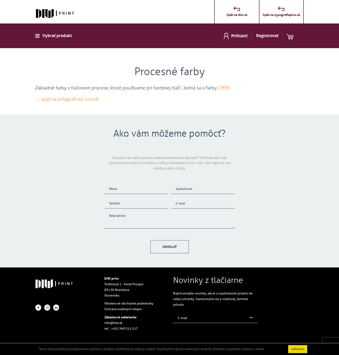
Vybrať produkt (57, 35)
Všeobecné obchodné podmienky (128, 303)
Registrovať (267, 35)
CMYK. (224, 88)
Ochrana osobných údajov (123, 309)
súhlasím (297, 349)
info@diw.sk (113, 323)
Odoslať (169, 247)
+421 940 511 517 (124, 329)
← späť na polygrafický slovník (67, 99)
